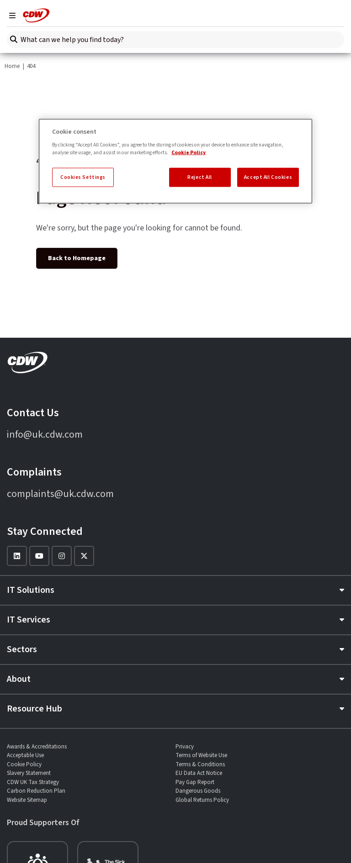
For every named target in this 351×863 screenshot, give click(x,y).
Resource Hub (34, 708)
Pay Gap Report (195, 782)
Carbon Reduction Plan (36, 791)
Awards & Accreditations (37, 747)
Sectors (22, 649)
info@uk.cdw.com (45, 434)
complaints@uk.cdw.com (60, 493)
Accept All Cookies (268, 177)
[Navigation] (12, 15)
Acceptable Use (25, 755)
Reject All (199, 177)
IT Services (28, 619)
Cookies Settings (83, 177)
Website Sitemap (27, 800)
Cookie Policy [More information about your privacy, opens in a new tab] (188, 153)
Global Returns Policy (202, 800)
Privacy (185, 747)
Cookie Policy (24, 764)
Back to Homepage (77, 258)
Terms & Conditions (200, 764)
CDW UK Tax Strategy (33, 782)
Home (12, 66)
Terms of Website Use (201, 755)
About (19, 679)
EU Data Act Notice (199, 773)
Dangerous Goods (198, 791)
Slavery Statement (29, 773)
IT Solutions (30, 590)
